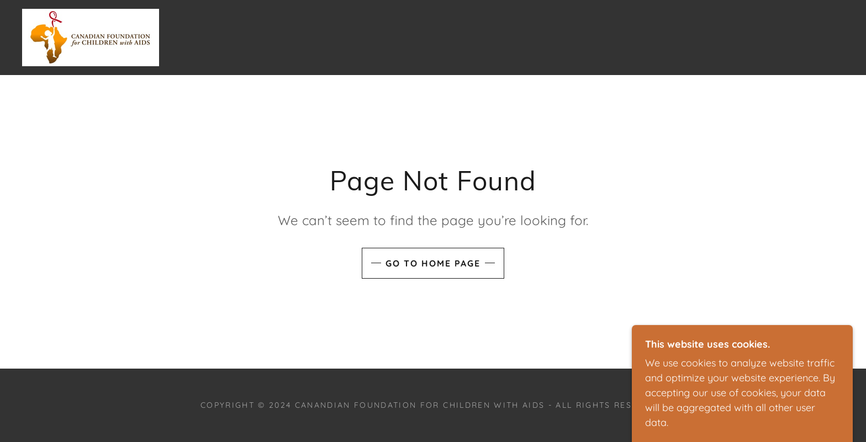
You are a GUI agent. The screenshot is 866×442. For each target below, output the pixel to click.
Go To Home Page (433, 263)
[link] (90, 36)
